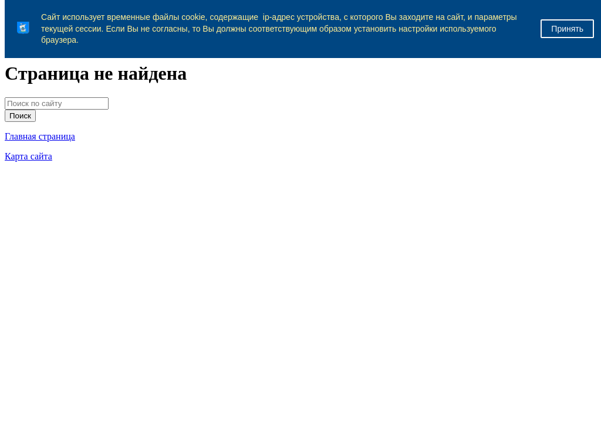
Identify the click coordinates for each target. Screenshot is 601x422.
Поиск (20, 115)
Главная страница (40, 136)
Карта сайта (28, 156)
